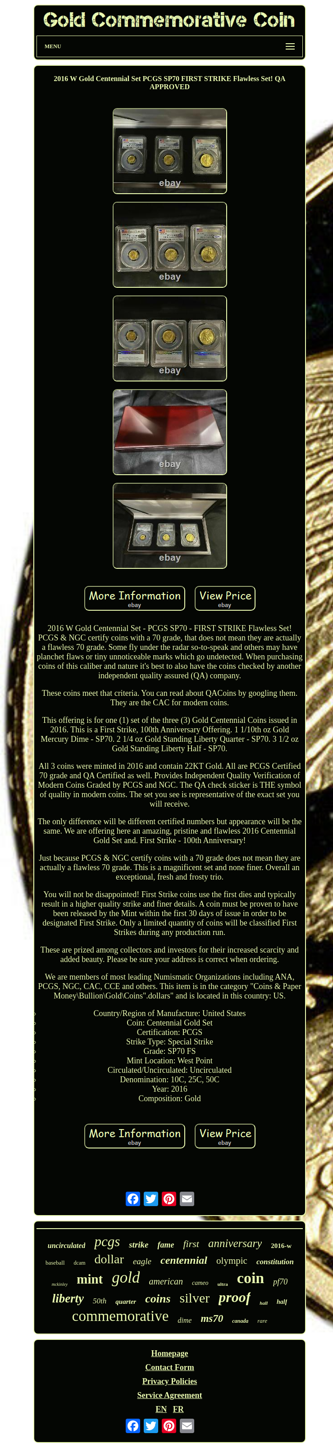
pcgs (107, 1241)
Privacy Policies (169, 1381)
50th (99, 1301)
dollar (109, 1259)
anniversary (235, 1243)
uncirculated (67, 1245)
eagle (142, 1261)
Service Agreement (169, 1395)
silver (195, 1297)
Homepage (169, 1353)
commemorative (120, 1316)
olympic (231, 1260)
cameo (200, 1283)
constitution (275, 1261)
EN (161, 1409)
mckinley (60, 1284)
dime (185, 1320)
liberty (68, 1298)
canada (240, 1321)
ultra (223, 1284)
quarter (125, 1301)
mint (90, 1279)
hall (264, 1303)
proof (235, 1297)
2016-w (281, 1245)
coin (250, 1278)
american (166, 1281)
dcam (80, 1263)
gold (126, 1277)
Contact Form (169, 1367)
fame (165, 1244)
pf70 (280, 1281)
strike (138, 1244)
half (282, 1301)
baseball (55, 1262)
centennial (183, 1260)
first (191, 1243)
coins (157, 1298)
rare (262, 1320)
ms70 (212, 1318)
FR (178, 1409)
